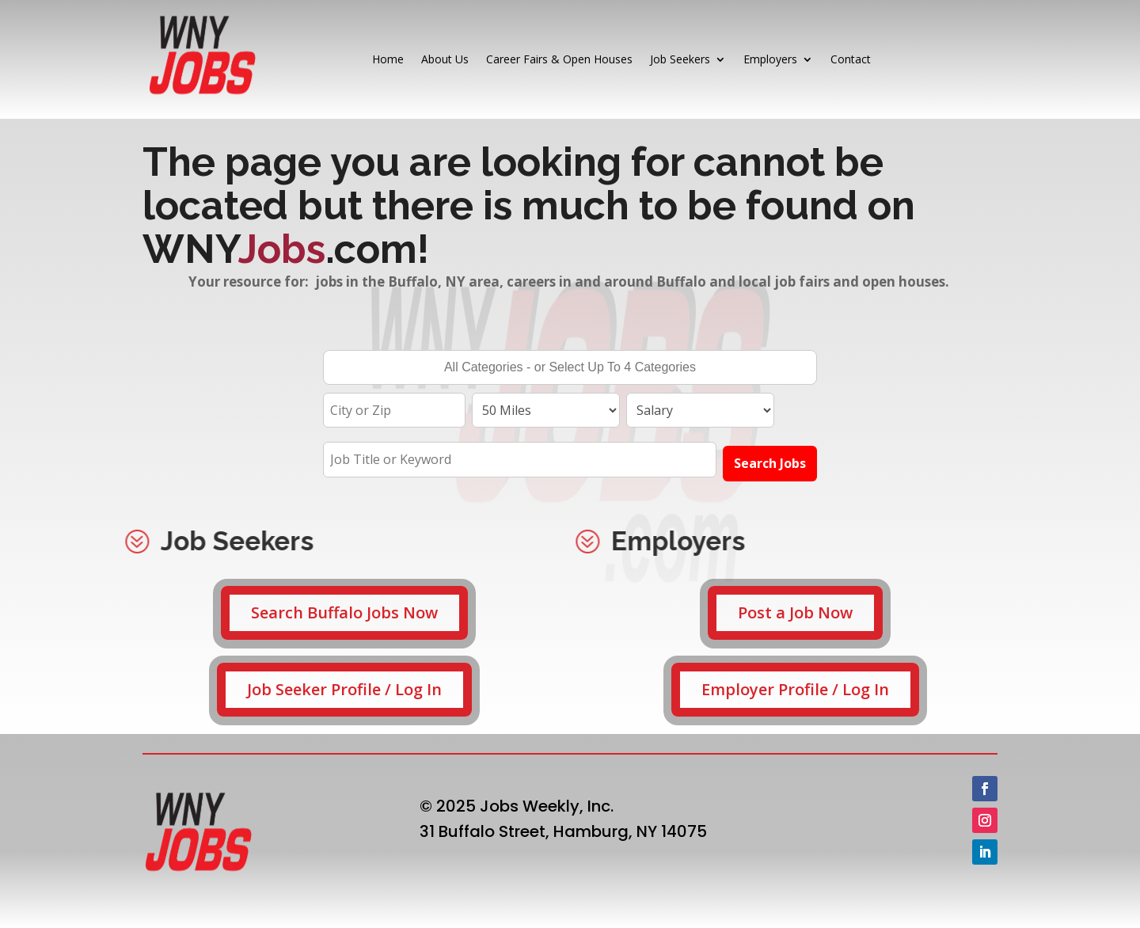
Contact (850, 59)
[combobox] (570, 367)
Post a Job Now (795, 612)
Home (388, 59)
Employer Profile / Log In (795, 689)
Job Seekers (680, 59)
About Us (445, 59)
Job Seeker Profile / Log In (344, 689)
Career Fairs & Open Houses (559, 59)
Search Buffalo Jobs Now (344, 612)
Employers (770, 59)
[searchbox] (570, 369)
